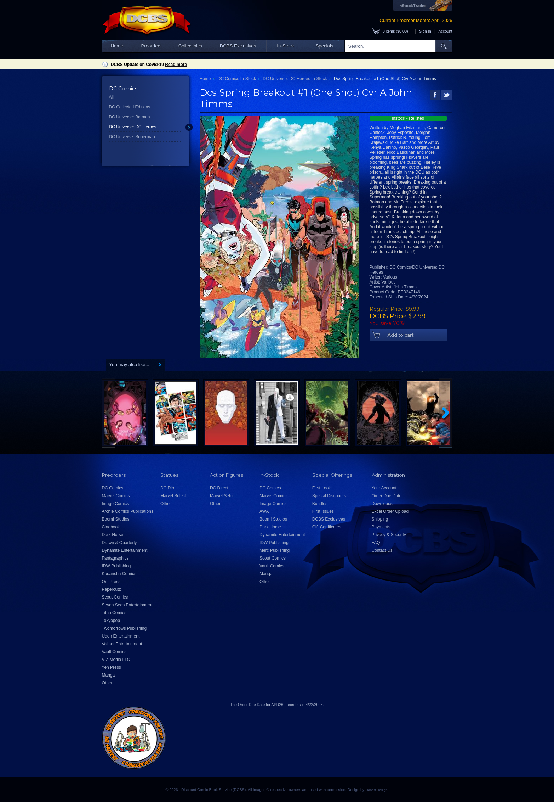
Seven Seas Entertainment (127, 604)
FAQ (376, 542)
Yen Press (111, 667)
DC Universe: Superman (132, 136)
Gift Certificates (326, 527)
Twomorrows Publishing (124, 628)
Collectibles (190, 46)
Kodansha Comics (119, 573)
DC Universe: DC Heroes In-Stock (295, 78)
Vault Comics (114, 651)
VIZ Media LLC (116, 659)
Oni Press (111, 581)
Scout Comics (115, 597)
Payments (381, 527)
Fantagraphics (115, 558)
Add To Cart (408, 335)
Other (107, 682)
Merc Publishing (274, 550)
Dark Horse (113, 534)
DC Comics (113, 488)
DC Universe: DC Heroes (132, 126)
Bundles (319, 503)
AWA (264, 511)
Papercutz (111, 589)
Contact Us (382, 550)
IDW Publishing (116, 565)
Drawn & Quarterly (119, 542)
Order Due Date (387, 495)
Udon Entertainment (121, 636)
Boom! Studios (116, 519)
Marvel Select (173, 495)
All (111, 97)
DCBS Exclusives (238, 46)
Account (445, 31)
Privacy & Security (389, 534)
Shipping (380, 519)
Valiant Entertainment (122, 643)
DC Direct (169, 488)
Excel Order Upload (390, 511)
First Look (321, 488)
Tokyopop (111, 620)
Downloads (382, 503)
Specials (324, 46)
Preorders (151, 46)
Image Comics (115, 503)
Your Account (384, 488)
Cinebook (111, 527)
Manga (108, 675)
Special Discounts (329, 495)
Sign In (425, 31)
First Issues (323, 511)
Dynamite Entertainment (125, 550)
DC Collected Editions (129, 107)
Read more (176, 64)
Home (116, 46)
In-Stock (285, 46)
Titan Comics (114, 612)
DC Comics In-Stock (237, 78)
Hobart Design (376, 790)
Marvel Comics (116, 495)
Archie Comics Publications (127, 511)
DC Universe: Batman (129, 116)
